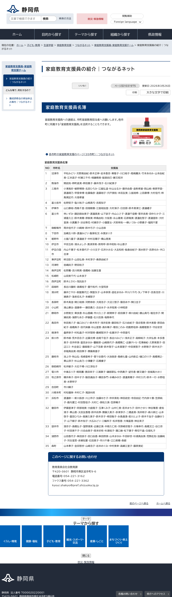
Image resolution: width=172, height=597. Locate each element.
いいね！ (83, 86)
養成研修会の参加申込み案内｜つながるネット (20, 101)
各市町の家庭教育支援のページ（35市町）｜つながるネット (82, 154)
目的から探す (51, 34)
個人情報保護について (52, 566)
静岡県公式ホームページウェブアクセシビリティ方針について (107, 566)
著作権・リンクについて (16, 566)
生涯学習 (48, 45)
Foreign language (125, 22)
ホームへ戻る (163, 503)
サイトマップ (31, 570)
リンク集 (8, 570)
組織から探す (120, 34)
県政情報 (154, 34)
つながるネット (83, 45)
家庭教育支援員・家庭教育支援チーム (114, 45)
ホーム (17, 34)
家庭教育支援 (64, 45)
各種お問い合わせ (128, 546)
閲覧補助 (127, 16)
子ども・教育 (33, 45)
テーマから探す (86, 34)
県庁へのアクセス (156, 546)
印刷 (134, 92)
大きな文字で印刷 (157, 92)
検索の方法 (65, 18)
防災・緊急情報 (96, 19)
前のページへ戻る (139, 503)
